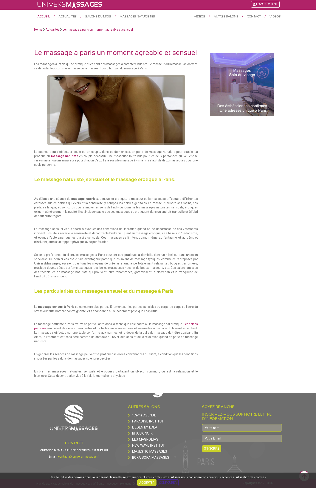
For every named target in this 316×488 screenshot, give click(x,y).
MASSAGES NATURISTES (137, 16)
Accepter (147, 482)
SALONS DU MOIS (98, 16)
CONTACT (254, 16)
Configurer (168, 482)
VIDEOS (199, 16)
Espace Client (265, 4)
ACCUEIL (43, 16)
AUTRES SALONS (226, 16)
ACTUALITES (68, 16)
